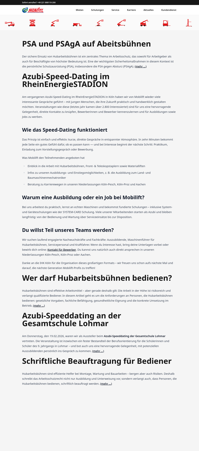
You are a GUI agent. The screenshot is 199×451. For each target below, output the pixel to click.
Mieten (79, 9)
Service (115, 9)
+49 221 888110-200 (46, 2)
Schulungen (97, 9)
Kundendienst (168, 9)
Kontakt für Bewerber (61, 250)
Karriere (131, 9)
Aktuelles (149, 9)
